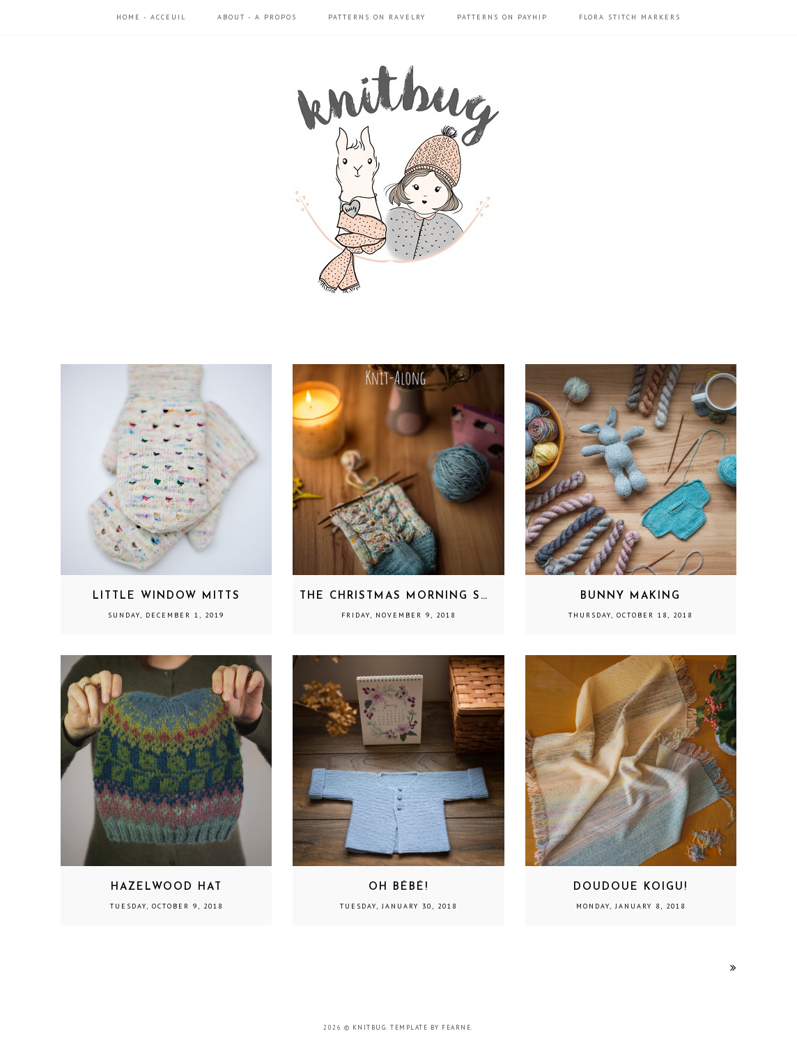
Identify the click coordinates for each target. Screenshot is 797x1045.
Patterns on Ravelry (377, 17)
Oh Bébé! (398, 887)
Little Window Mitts (166, 596)
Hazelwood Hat (166, 887)
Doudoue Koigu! (630, 887)
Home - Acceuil (151, 17)
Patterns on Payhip (502, 17)
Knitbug (370, 1027)
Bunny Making (630, 596)
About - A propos (257, 17)
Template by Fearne (430, 1027)
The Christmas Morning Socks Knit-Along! (452, 596)
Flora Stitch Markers (630, 17)
